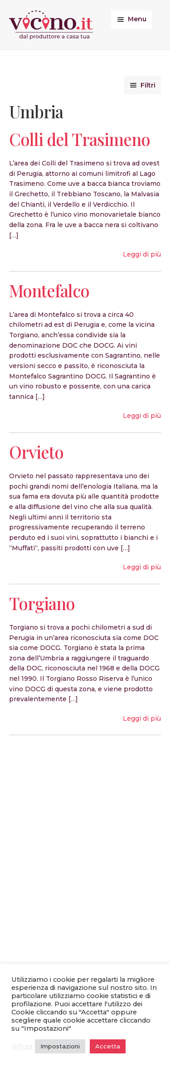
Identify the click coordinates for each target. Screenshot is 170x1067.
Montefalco (49, 290)
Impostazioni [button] (60, 1046)
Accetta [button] (107, 1046)
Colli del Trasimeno (79, 139)
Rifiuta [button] (22, 1047)
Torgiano (42, 603)
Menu (137, 19)
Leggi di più (142, 254)
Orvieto (36, 452)
